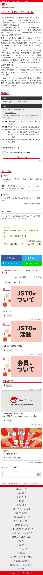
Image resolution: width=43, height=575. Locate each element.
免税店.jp (22, 553)
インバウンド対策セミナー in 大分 (26, 277)
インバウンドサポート (21, 569)
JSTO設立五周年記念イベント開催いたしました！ (21, 272)
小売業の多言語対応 (22, 561)
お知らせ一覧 (11, 483)
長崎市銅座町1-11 (10, 113)
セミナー (8, 458)
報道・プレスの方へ (21, 513)
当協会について (21, 489)
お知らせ (8, 315)
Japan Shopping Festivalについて (21, 533)
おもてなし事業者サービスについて (21, 529)
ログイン (21, 541)
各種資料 (21, 501)
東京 (14, 458)
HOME (4, 483)
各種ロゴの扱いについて (21, 517)
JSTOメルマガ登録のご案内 (21, 537)
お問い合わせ (21, 505)
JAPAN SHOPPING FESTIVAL (22, 557)
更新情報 (21, 545)
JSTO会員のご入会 (21, 525)
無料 (19, 458)
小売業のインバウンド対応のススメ (21, 565)
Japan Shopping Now (22, 549)
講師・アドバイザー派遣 (21, 509)
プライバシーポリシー (21, 521)
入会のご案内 (21, 493)
